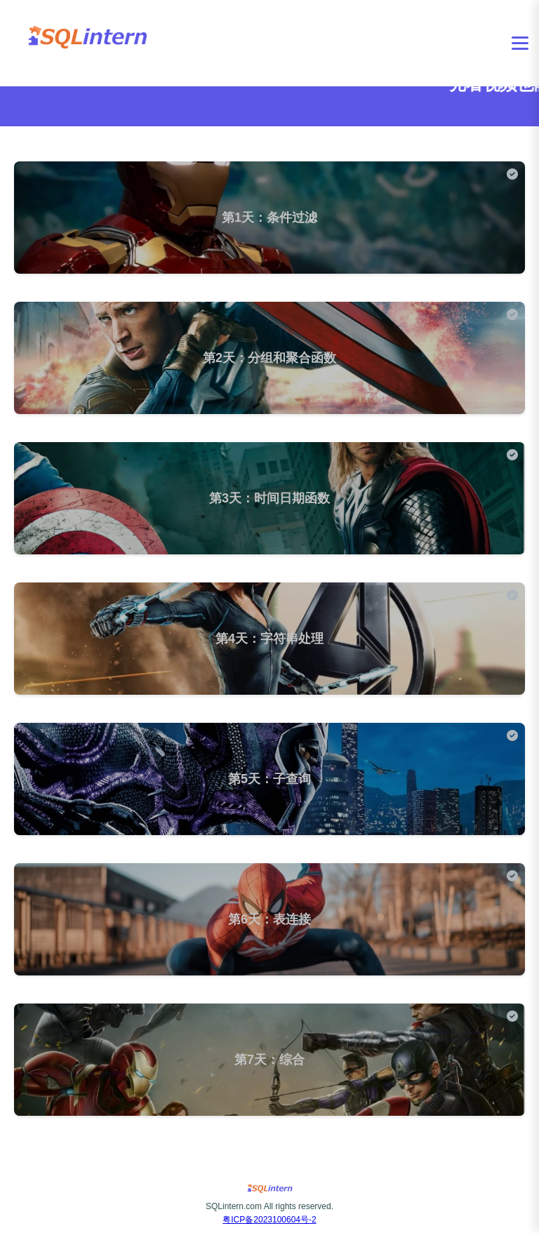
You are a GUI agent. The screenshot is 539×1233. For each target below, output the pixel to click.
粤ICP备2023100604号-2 (269, 1220)
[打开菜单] (520, 43)
